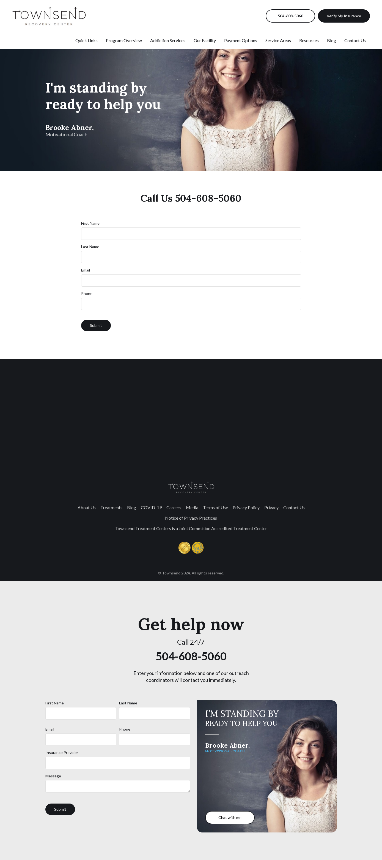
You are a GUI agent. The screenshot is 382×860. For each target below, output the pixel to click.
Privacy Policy (246, 507)
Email (85, 270)
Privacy (271, 507)
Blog (331, 40)
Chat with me (229, 817)
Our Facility (205, 40)
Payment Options (240, 40)
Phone (86, 293)
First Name (90, 223)
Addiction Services (167, 40)
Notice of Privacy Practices (191, 517)
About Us (87, 507)
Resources (309, 40)
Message (53, 776)
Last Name (90, 246)
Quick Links (86, 40)
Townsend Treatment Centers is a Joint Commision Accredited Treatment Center (191, 528)
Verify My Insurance (344, 15)
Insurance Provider (61, 752)
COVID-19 (151, 507)
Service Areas (278, 40)
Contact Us (355, 40)
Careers (173, 507)
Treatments (111, 507)
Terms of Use (215, 507)
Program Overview (124, 40)
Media (192, 507)
